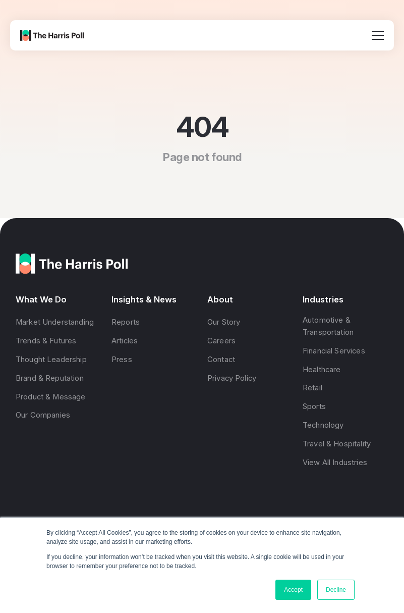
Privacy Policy (231, 377)
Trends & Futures (46, 340)
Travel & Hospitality (337, 443)
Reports (125, 322)
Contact (221, 359)
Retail (312, 387)
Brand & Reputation (50, 377)
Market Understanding (55, 322)
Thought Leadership (51, 359)
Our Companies (43, 415)
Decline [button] (336, 589)
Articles (124, 340)
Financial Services (334, 350)
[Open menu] (378, 35)
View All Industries (335, 462)
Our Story (223, 322)
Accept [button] (293, 589)
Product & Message (51, 396)
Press (121, 359)
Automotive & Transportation (328, 326)
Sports (314, 406)
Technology (323, 424)
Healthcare (321, 369)
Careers (221, 340)
